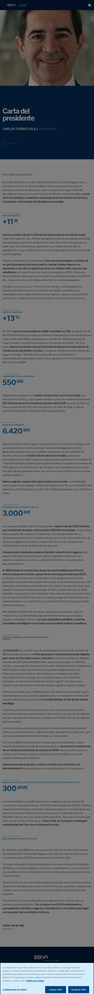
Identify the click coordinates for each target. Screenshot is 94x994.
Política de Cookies (35, 982)
